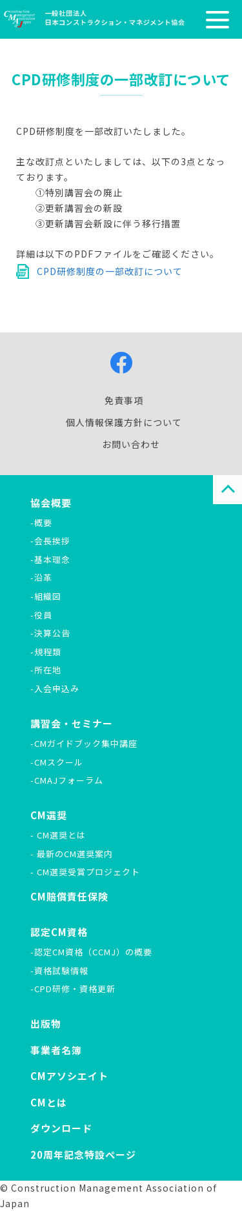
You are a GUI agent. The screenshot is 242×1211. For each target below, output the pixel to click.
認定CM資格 (59, 932)
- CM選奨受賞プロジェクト (85, 872)
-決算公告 (50, 633)
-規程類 (45, 652)
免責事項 (124, 400)
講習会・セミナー (71, 723)
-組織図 (45, 596)
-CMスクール (56, 762)
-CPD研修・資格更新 (73, 988)
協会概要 (51, 502)
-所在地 (45, 670)
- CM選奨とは (58, 835)
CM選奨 (48, 815)
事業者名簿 (56, 1050)
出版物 (45, 1023)
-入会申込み (54, 688)
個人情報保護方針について (124, 422)
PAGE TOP (227, 489)
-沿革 (41, 577)
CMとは (48, 1102)
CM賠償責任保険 (69, 896)
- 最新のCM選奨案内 (71, 854)
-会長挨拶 (50, 540)
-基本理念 (50, 559)
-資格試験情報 (59, 970)
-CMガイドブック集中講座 (83, 743)
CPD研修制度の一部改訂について (110, 271)
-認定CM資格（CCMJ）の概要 (91, 952)
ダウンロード (61, 1128)
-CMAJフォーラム (66, 780)
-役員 (41, 615)
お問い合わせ (131, 444)
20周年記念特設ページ (83, 1154)
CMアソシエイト (69, 1076)
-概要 (41, 522)
